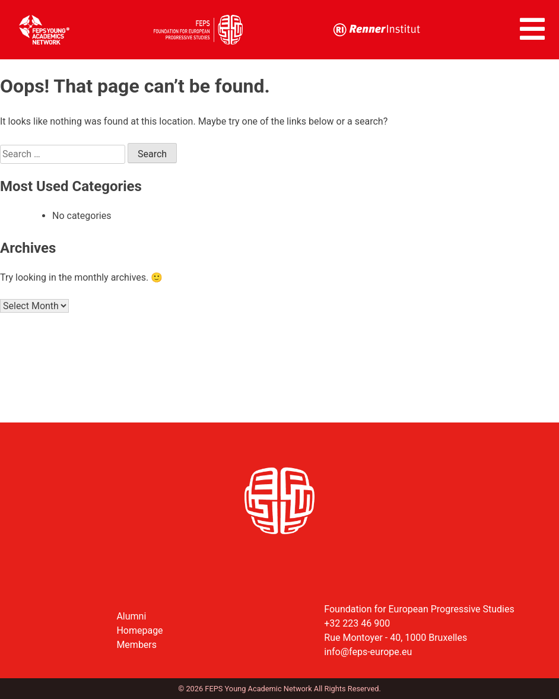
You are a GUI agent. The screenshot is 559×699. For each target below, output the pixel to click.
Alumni (131, 616)
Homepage (139, 630)
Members (136, 644)
